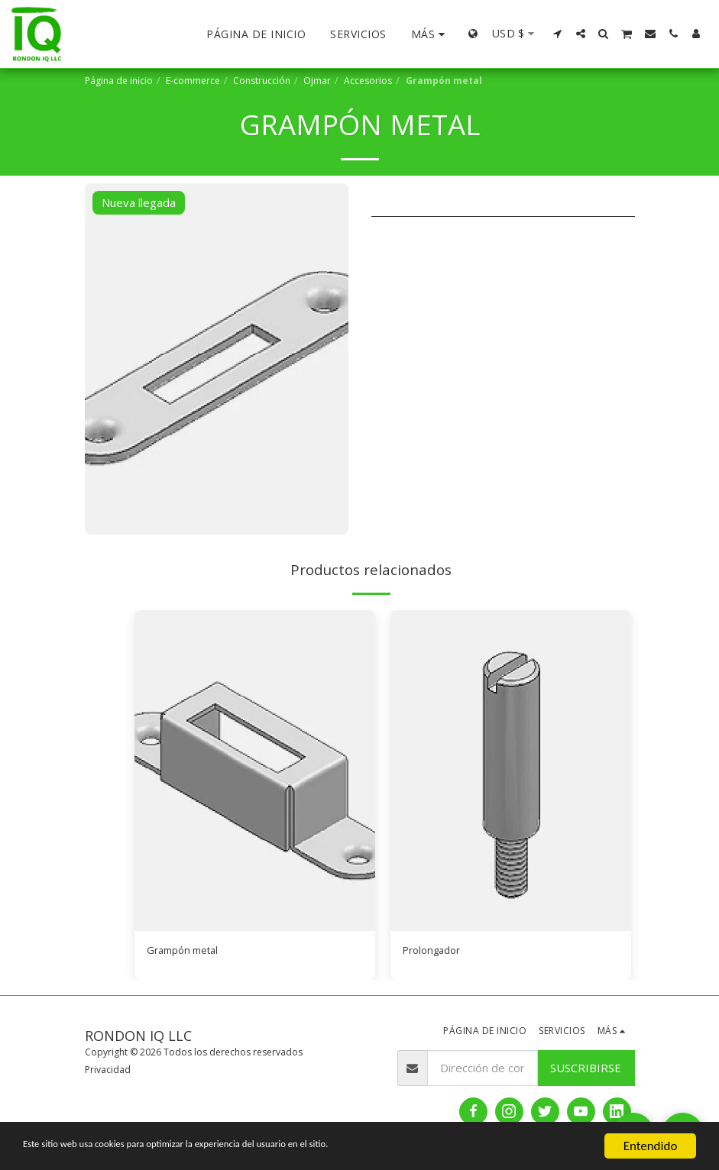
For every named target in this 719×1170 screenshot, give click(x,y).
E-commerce (193, 80)
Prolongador (435, 951)
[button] (557, 33)
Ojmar (317, 80)
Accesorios (368, 80)
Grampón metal (187, 951)
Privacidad (108, 1071)
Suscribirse (585, 1070)
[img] (254, 770)
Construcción (261, 80)
